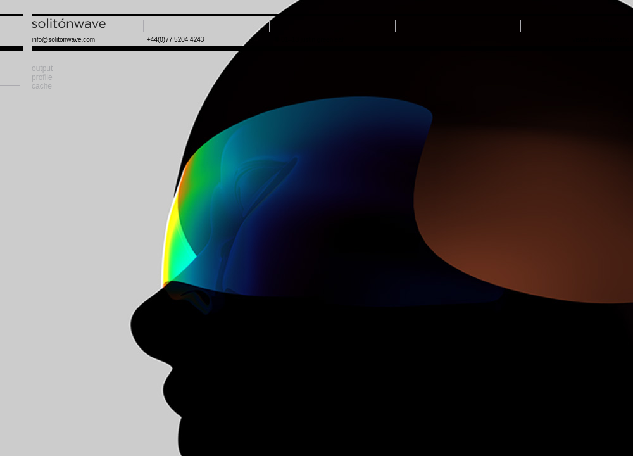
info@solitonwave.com (63, 39)
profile (42, 77)
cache (42, 86)
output (42, 68)
